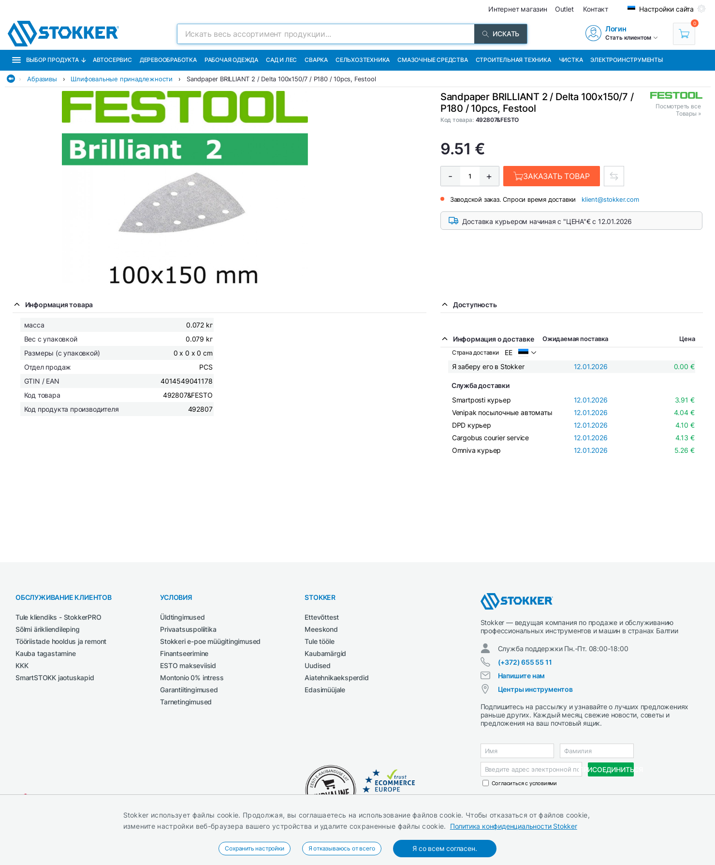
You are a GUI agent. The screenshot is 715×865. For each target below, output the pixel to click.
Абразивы (42, 79)
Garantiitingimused (189, 690)
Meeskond (321, 629)
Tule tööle (319, 641)
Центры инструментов (535, 689)
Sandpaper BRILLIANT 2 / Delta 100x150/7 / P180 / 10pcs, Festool (281, 79)
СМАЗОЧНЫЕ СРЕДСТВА (432, 59)
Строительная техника (513, 59)
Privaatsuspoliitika (188, 629)
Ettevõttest (322, 617)
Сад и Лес (281, 59)
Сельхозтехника (363, 59)
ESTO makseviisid (188, 665)
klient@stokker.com (610, 199)
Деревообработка (168, 59)
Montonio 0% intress (191, 677)
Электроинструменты (626, 59)
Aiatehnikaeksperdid (336, 677)
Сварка (316, 59)
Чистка (571, 59)
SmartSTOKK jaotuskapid (54, 677)
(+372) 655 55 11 (525, 662)
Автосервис (112, 59)
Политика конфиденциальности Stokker (513, 826)
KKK (21, 665)
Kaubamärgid (325, 653)
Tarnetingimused (186, 702)
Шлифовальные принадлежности (122, 79)
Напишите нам (521, 675)
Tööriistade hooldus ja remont (60, 641)
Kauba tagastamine (45, 653)
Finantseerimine (184, 653)
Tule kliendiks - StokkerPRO (58, 617)
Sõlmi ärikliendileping (47, 629)
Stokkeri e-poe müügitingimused (210, 641)
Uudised (318, 665)
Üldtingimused (182, 617)
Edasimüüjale (325, 690)
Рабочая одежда (231, 59)
